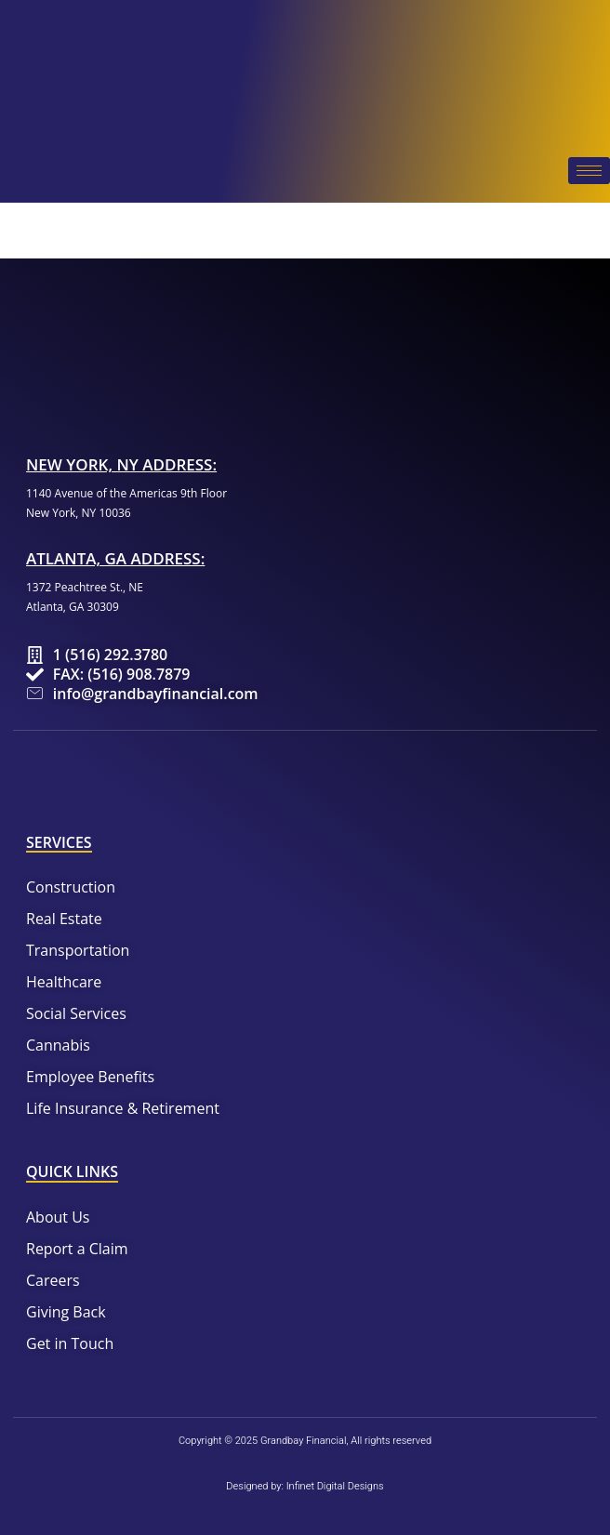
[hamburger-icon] (589, 170)
